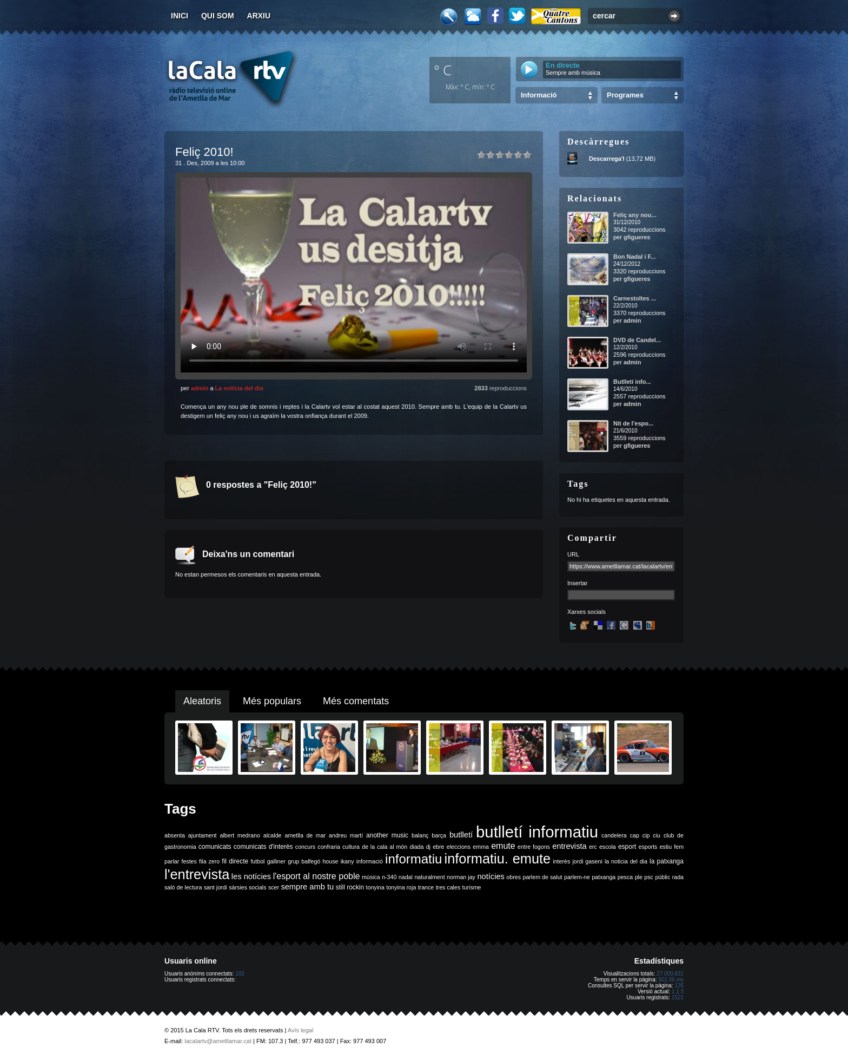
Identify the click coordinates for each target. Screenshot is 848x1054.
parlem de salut (542, 877)
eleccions (459, 846)
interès (561, 861)
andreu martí (346, 835)
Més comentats (356, 701)
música (371, 877)
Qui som (217, 15)
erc (593, 846)
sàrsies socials (247, 887)
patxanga (603, 877)
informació (369, 861)
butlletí (461, 834)
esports (647, 846)
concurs (305, 846)
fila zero (209, 861)
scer (273, 887)
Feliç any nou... (634, 215)
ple (638, 877)
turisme (471, 887)
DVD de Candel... (637, 340)
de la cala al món (384, 846)
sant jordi (215, 887)
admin (199, 388)
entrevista (569, 846)
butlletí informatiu (537, 832)
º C (443, 70)
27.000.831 (670, 974)
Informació (538, 95)
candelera (614, 835)
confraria (328, 846)
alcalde (272, 835)
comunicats (214, 846)
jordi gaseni (587, 861)
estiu (666, 846)
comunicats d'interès (263, 846)
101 (239, 974)
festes (188, 861)
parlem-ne (577, 877)
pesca (625, 877)
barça (439, 835)
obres (513, 877)
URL (573, 554)
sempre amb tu (307, 886)
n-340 (389, 877)
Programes (625, 95)
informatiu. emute (498, 858)
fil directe (235, 861)
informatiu (413, 859)
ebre (438, 846)
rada (678, 877)
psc (648, 877)
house (330, 861)
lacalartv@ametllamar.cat (217, 1041)
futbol (257, 861)
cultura (351, 846)
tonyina (375, 887)
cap (634, 835)
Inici (179, 15)
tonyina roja (401, 887)
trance (426, 887)
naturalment (429, 877)
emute (503, 845)
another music (387, 835)
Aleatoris (202, 701)
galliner (276, 861)
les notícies (251, 876)
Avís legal (301, 1030)
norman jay (461, 877)
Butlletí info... (632, 381)
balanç (420, 835)
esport (627, 846)
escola (607, 846)
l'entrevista (196, 874)
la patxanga (667, 861)
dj (428, 846)
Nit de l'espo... (633, 423)
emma (481, 846)
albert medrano (240, 835)
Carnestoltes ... (634, 298)
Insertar (577, 583)
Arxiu (259, 15)
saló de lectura (183, 887)
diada (416, 846)
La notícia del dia (239, 388)
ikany (347, 861)
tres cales (448, 887)
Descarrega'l (607, 158)
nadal (406, 877)
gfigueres (637, 237)
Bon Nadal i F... (634, 256)
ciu (656, 835)
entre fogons (534, 846)
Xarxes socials (586, 611)
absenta (174, 835)
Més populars (272, 701)
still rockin (349, 887)
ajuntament (202, 835)
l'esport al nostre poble (316, 876)
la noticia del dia (626, 861)
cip (646, 835)
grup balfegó (304, 861)
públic (662, 877)
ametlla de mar (305, 835)
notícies (491, 876)
